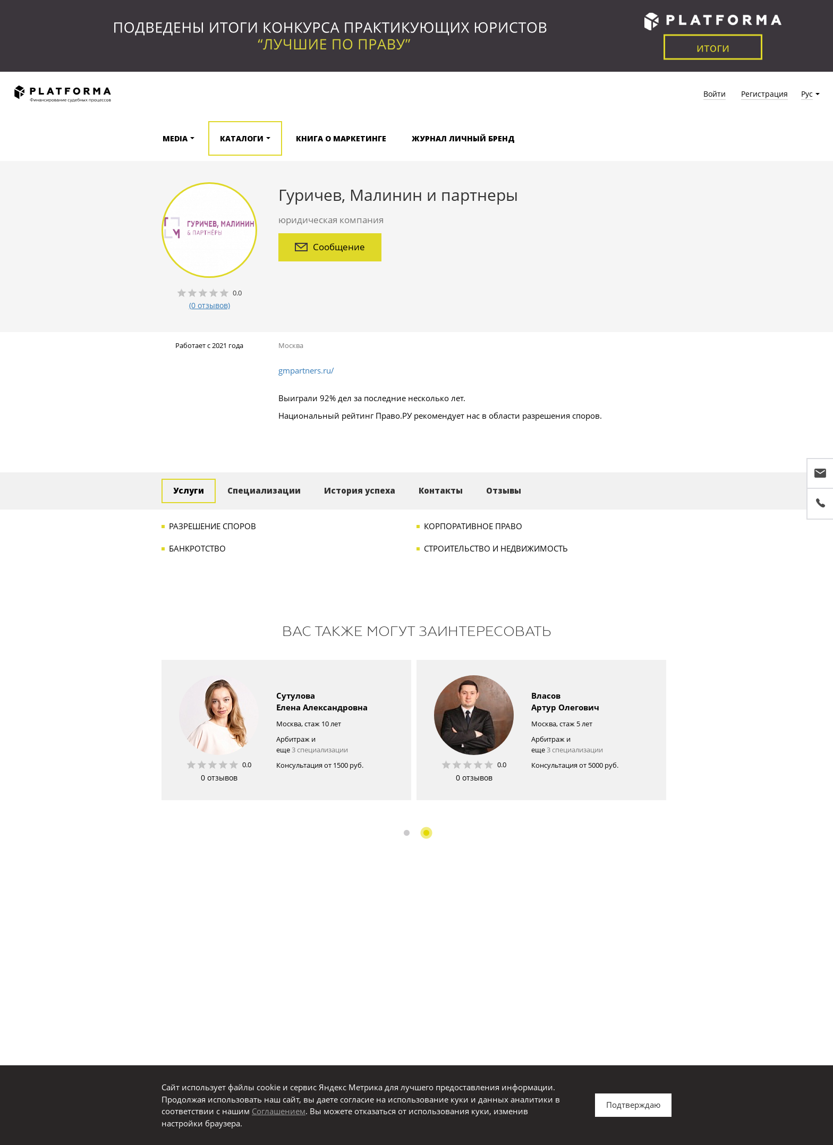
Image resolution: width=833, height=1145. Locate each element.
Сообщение (330, 247)
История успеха (359, 490)
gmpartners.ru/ (306, 370)
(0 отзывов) (209, 305)
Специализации (264, 490)
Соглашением (278, 1111)
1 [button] (407, 833)
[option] (286, 730)
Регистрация (764, 94)
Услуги (188, 490)
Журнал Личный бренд (463, 138)
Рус (807, 94)
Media (175, 138)
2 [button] (426, 833)
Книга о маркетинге (341, 138)
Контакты (441, 490)
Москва (290, 345)
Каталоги (242, 138)
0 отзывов (219, 778)
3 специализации (320, 749)
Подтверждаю (633, 1104)
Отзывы (503, 490)
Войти (714, 94)
